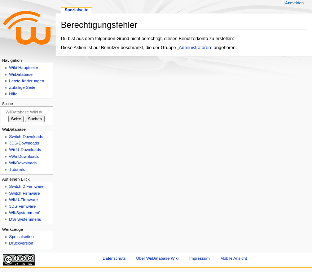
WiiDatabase (20, 74)
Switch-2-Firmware (26, 186)
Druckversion (21, 243)
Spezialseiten (21, 236)
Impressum (199, 258)
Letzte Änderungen (26, 81)
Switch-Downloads (26, 136)
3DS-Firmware (22, 206)
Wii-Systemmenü (24, 213)
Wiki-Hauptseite (23, 67)
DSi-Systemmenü (25, 219)
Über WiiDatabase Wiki (157, 258)
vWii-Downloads (24, 156)
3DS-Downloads (24, 143)
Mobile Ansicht (233, 258)
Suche (7, 104)
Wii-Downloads (22, 163)
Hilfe (13, 94)
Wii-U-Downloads (25, 149)
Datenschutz (114, 258)
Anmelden (294, 3)
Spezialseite (76, 10)
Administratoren (195, 47)
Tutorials (17, 169)
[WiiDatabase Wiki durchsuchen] (26, 112)
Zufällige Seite (22, 87)
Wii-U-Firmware (23, 200)
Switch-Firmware (24, 193)
